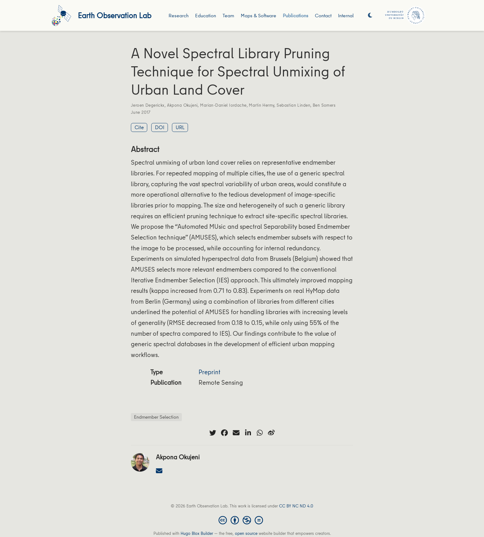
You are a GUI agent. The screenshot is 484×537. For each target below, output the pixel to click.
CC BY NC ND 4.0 (296, 506)
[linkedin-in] (247, 432)
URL (180, 127)
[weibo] (271, 432)
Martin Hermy (261, 105)
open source (246, 533)
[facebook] (224, 432)
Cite (139, 127)
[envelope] (236, 432)
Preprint (209, 371)
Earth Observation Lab (114, 15)
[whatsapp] (259, 432)
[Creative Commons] (242, 519)
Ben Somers (324, 105)
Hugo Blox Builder (197, 533)
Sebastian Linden (293, 105)
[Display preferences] (370, 15)
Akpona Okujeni (182, 105)
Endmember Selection (156, 416)
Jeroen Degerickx (148, 105)
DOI (160, 127)
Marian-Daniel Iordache (223, 105)
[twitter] (212, 432)
